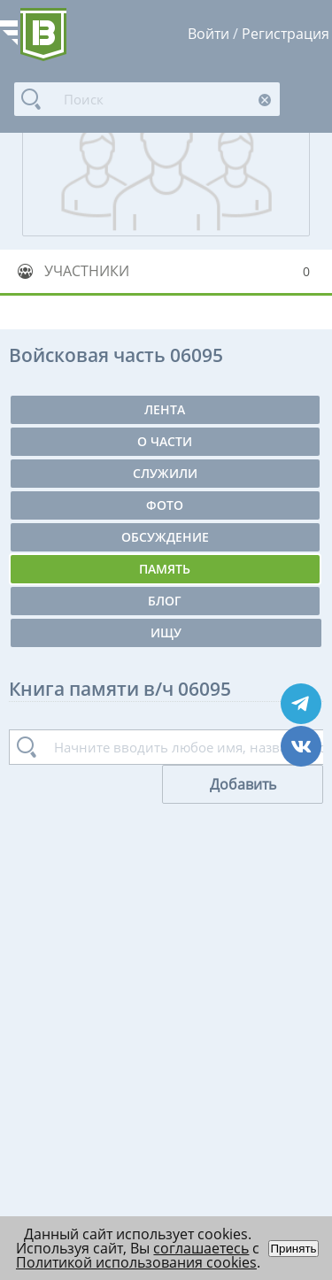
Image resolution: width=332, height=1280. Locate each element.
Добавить (243, 784)
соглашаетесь (201, 1248)
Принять (293, 1248)
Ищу (166, 632)
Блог (164, 600)
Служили (165, 473)
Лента (164, 409)
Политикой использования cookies (136, 1262)
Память (164, 568)
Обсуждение (165, 536)
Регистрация (285, 33)
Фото (164, 505)
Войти (208, 33)
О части (164, 441)
